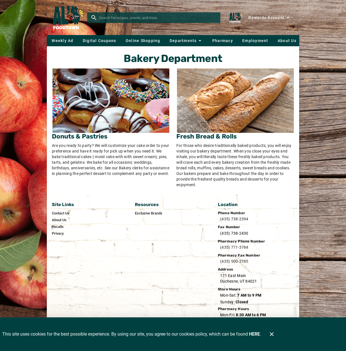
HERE (254, 334)
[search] (158, 17)
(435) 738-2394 (234, 219)
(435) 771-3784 (234, 247)
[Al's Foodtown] (68, 17)
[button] (186, 40)
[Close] (272, 334)
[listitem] (60, 213)
